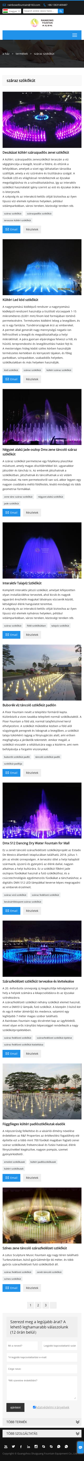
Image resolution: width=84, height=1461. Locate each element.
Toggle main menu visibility (75, 34)
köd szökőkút (11, 370)
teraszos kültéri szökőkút (17, 220)
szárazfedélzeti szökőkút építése (54, 1037)
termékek (22, 53)
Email (11, 229)
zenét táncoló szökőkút (49, 1272)
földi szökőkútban (36, 625)
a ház (6, 53)
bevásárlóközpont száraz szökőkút (22, 901)
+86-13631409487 (57, 5)
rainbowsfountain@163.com (24, 5)
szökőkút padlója (13, 763)
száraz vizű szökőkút (15, 895)
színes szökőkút (12, 1278)
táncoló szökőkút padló (47, 757)
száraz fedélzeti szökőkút (45, 895)
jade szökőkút (11, 503)
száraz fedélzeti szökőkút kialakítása (23, 1044)
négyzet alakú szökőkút (50, 496)
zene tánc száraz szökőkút (18, 496)
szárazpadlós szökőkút (39, 213)
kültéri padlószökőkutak (43, 1162)
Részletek (32, 229)
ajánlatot (15, 1407)
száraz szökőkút (12, 213)
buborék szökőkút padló (17, 757)
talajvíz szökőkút (60, 625)
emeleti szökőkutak (14, 1162)
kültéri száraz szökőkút (59, 370)
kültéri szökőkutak (13, 1168)
